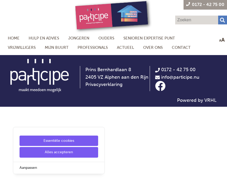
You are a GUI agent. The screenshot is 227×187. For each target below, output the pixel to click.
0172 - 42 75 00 (175, 69)
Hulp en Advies (44, 38)
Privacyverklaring (104, 84)
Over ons (153, 47)
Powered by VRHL (197, 100)
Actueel (125, 47)
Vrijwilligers (22, 47)
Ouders (106, 38)
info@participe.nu (180, 77)
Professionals (93, 47)
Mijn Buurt (56, 47)
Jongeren (78, 38)
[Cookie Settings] (6, 179)
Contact (181, 47)
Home (14, 38)
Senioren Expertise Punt (149, 38)
